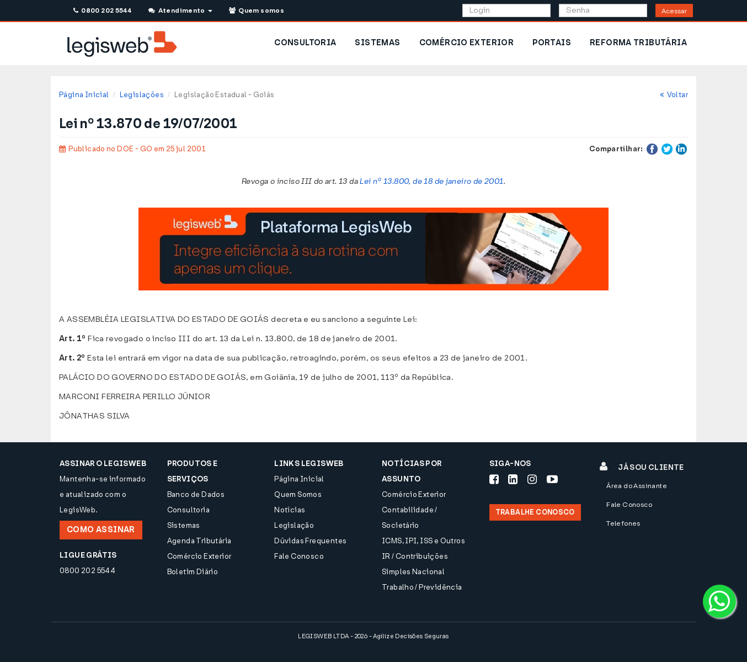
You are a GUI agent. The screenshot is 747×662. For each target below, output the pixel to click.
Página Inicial (84, 94)
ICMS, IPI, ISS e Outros (423, 541)
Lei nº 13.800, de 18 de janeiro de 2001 (431, 181)
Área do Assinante (636, 485)
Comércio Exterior (199, 556)
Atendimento (180, 10)
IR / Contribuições (415, 556)
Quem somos (256, 10)
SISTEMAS (377, 43)
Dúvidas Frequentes (310, 541)
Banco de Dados (196, 494)
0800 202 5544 (102, 10)
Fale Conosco (299, 556)
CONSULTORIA (305, 43)
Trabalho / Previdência (422, 587)
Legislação (294, 525)
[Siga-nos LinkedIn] (512, 479)
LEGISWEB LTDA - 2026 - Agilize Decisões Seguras (373, 636)
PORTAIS (551, 43)
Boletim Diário (192, 571)
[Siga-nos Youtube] (552, 479)
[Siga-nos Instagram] (532, 479)
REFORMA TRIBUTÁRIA (638, 43)
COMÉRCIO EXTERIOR (466, 43)
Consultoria (188, 510)
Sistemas (183, 525)
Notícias (289, 510)
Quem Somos (298, 494)
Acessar (674, 11)
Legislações (142, 94)
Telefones (623, 523)
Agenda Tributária (199, 541)
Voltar (674, 94)
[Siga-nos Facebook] (494, 479)
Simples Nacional (413, 571)
